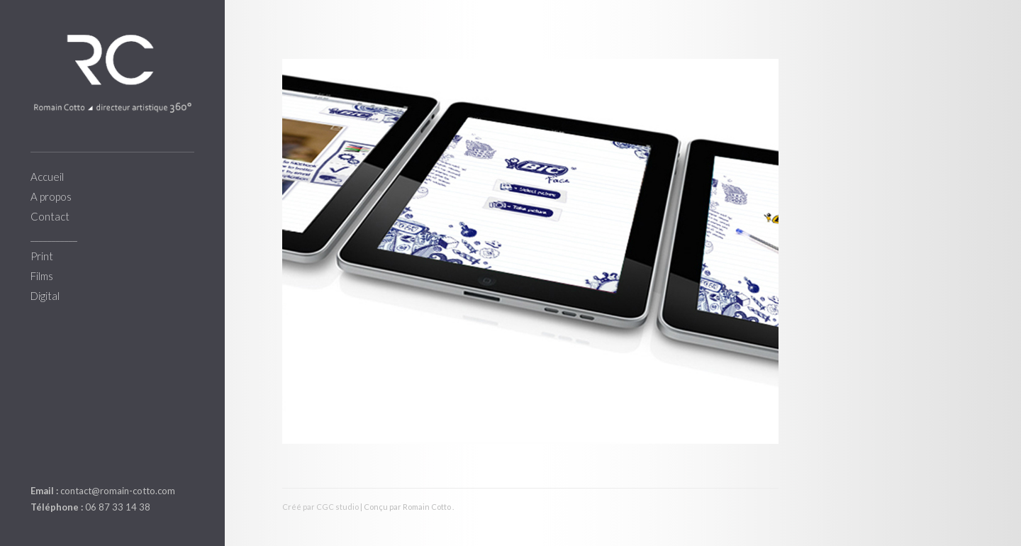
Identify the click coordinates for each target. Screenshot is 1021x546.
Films (41, 275)
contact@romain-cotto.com (117, 490)
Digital (45, 295)
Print (41, 256)
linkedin (39, 457)
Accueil (47, 176)
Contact (49, 216)
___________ (53, 236)
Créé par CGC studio (320, 506)
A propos (51, 196)
